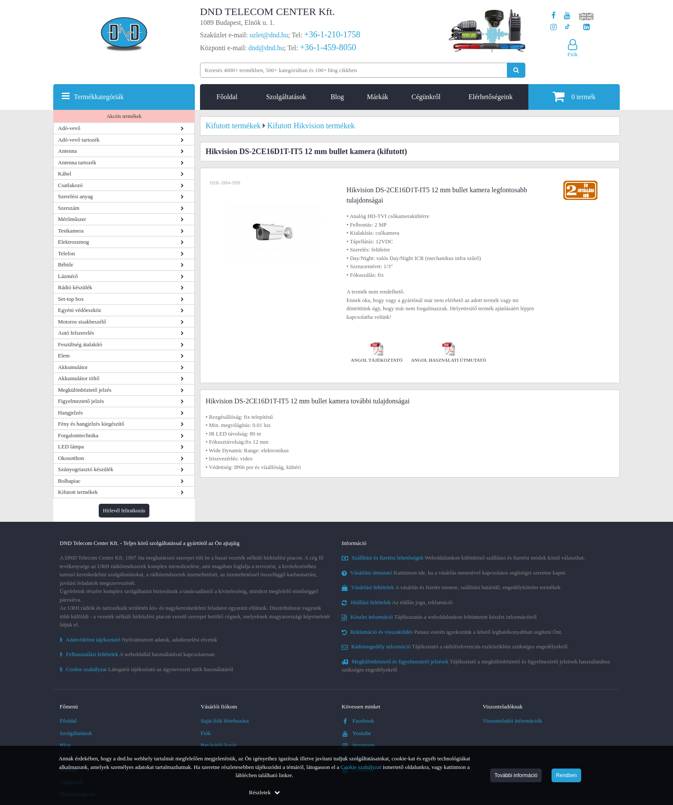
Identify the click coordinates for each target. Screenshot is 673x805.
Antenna (67, 151)
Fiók (206, 733)
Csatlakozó (70, 185)
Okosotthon (71, 458)
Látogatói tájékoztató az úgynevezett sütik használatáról (146, 669)
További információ (515, 775)
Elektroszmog (73, 242)
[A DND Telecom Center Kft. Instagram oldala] (553, 27)
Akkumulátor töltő (78, 378)
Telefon (66, 253)
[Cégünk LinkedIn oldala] (586, 27)
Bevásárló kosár (218, 745)
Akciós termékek (124, 116)
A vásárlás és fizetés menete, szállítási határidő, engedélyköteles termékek (451, 587)
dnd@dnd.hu (266, 47)
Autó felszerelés (76, 333)
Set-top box (71, 299)
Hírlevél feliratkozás (124, 511)
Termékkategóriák (99, 96)
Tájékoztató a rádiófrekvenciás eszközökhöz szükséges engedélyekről (454, 646)
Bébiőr (65, 264)
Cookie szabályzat (361, 767)
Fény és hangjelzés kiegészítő (91, 424)
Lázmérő (68, 276)
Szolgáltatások (286, 96)
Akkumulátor (73, 367)
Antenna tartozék (77, 162)
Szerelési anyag (75, 196)
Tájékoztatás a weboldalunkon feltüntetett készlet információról (439, 617)
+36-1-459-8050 (328, 47)
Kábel (64, 173)
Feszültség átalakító (80, 344)
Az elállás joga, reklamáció (397, 602)
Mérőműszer (72, 219)
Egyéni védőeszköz (79, 310)
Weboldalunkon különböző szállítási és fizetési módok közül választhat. (463, 557)
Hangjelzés (70, 412)
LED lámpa (71, 446)
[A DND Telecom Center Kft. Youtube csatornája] (567, 15)
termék (573, 96)
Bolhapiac (69, 481)
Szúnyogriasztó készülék (85, 469)
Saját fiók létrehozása (225, 720)
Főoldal (226, 96)
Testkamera (71, 230)
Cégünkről (426, 96)
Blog (337, 96)
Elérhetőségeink (490, 96)
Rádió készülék (75, 287)
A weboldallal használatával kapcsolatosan (137, 654)
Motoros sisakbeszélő (82, 321)
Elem (64, 355)
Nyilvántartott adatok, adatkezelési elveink (138, 639)
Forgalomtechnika (78, 435)
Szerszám (68, 208)
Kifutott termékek (78, 492)
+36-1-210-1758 (332, 34)
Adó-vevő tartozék (79, 139)
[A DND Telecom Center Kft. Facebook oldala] (554, 15)
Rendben (566, 775)
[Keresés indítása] (516, 70)
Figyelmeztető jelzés (81, 401)
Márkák (377, 96)
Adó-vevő (69, 128)
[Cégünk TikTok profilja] (567, 27)
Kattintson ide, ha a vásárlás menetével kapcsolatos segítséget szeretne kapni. (454, 572)
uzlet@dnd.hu (269, 35)
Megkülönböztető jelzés (85, 390)
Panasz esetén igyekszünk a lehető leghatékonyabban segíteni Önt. (452, 632)
